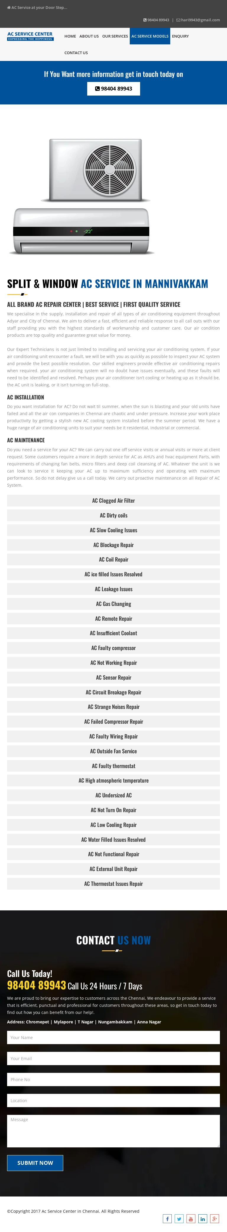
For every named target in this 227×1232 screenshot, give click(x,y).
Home (70, 36)
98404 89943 (113, 88)
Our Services (115, 36)
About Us (89, 36)
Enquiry (180, 36)
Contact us (76, 52)
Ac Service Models (150, 36)
